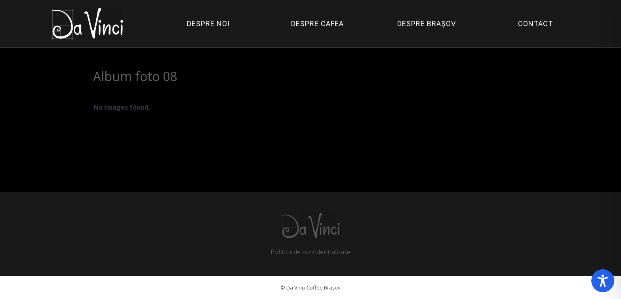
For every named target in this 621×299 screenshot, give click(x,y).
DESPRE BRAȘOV (426, 23)
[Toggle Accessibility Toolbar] (603, 281)
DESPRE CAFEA (317, 23)
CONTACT (535, 23)
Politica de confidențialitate (310, 252)
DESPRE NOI (208, 23)
